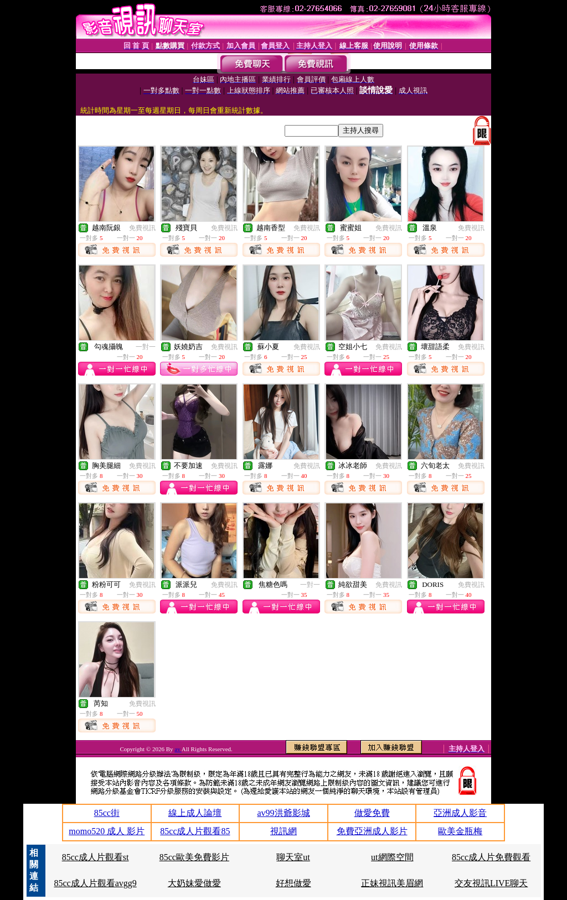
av (178, 749)
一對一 (146, 347)
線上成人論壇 (194, 813)
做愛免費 (372, 813)
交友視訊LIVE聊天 (491, 883)
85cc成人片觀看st (95, 857)
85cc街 (107, 813)
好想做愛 (293, 883)
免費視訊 (142, 228)
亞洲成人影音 (460, 813)
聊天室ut (293, 857)
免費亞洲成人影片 (372, 831)
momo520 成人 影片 (107, 831)
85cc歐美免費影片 (194, 857)
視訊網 (283, 831)
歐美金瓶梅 (460, 831)
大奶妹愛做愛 (194, 883)
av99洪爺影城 (283, 813)
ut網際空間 (392, 857)
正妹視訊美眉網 (392, 883)
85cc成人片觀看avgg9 (95, 883)
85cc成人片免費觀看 (491, 857)
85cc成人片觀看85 (195, 831)
